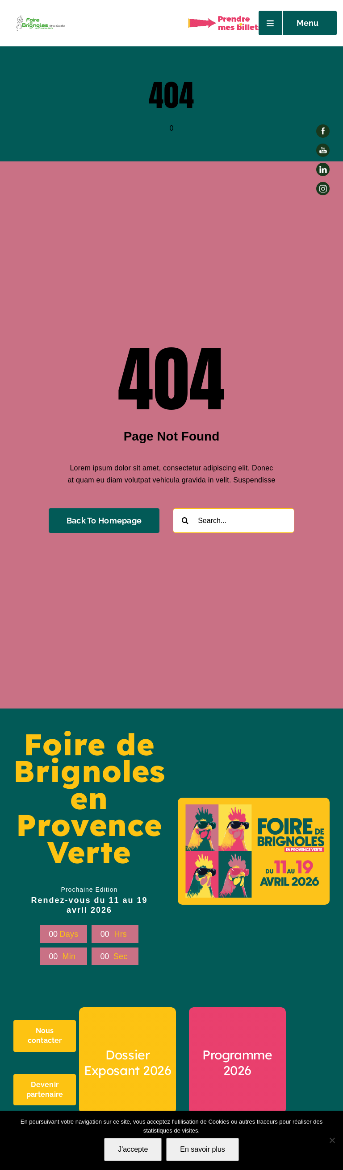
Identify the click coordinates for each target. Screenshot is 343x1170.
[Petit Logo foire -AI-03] (40, 17)
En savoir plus (202, 1149)
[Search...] (233, 520)
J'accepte (133, 1149)
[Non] (331, 1140)
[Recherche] (185, 520)
